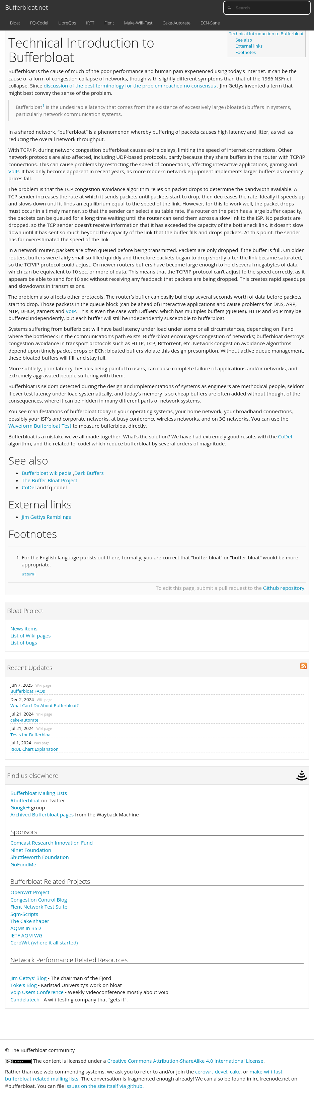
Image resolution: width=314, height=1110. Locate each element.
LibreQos (67, 23)
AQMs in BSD (25, 928)
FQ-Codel (39, 23)
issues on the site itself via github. (104, 1086)
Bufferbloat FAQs (27, 691)
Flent (109, 23)
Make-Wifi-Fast (138, 23)
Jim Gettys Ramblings (46, 516)
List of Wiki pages (30, 635)
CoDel (285, 436)
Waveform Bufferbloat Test (39, 425)
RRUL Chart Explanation (34, 749)
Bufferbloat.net (26, 7)
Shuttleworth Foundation (39, 857)
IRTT (90, 23)
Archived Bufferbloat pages (42, 814)
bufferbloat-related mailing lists (41, 1078)
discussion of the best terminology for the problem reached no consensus (130, 85)
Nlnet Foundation (30, 850)
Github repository (283, 587)
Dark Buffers (89, 473)
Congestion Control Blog (38, 899)
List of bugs (23, 642)
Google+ (20, 807)
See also (243, 40)
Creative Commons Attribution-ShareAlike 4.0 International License (185, 1060)
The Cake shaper (29, 921)
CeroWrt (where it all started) (44, 942)
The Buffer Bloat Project (49, 480)
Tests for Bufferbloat (31, 735)
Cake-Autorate (176, 23)
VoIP (13, 171)
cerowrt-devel (211, 1071)
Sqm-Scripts (24, 914)
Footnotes (245, 52)
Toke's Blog (23, 985)
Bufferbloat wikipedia (47, 473)
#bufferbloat (25, 800)
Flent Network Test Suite (38, 906)
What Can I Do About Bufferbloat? (44, 705)
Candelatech (25, 999)
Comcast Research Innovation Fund (51, 842)
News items (23, 628)
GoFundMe (23, 864)
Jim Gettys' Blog (28, 978)
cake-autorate (24, 720)
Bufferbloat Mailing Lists (38, 793)
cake (235, 1071)
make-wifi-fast (265, 1071)
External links (248, 46)
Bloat (15, 23)
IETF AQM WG (26, 935)
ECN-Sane (210, 23)
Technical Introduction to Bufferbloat (266, 33)
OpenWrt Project (30, 892)
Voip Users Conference (37, 992)
